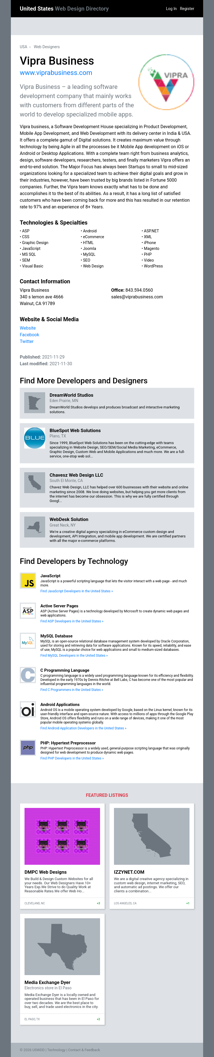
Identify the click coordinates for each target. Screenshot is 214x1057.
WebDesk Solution (69, 519)
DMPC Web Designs (46, 872)
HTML (88, 242)
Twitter (26, 341)
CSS (25, 237)
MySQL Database (56, 636)
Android (90, 231)
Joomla (89, 248)
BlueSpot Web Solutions (75, 430)
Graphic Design (35, 242)
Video (149, 260)
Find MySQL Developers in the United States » (74, 655)
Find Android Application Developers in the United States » (83, 728)
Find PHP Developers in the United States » (72, 758)
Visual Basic (32, 266)
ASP (25, 231)
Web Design (93, 266)
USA (23, 47)
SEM (26, 260)
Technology (56, 1050)
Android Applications (60, 704)
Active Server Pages (59, 605)
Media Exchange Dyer (47, 982)
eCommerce (93, 237)
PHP (148, 254)
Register (187, 8)
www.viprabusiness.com (56, 73)
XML (148, 237)
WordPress (153, 266)
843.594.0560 (139, 290)
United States (64, 8)
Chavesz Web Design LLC (76, 475)
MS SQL (29, 254)
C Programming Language (64, 670)
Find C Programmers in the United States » (71, 690)
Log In (171, 8)
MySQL (89, 254)
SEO (86, 260)
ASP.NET (151, 231)
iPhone (150, 242)
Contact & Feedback (84, 1050)
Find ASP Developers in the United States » (71, 621)
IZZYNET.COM (129, 872)
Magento (151, 248)
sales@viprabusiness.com (137, 296)
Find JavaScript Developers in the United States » (76, 591)
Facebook (29, 334)
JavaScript (31, 248)
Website (28, 328)
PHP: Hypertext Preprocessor (68, 743)
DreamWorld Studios (71, 395)
